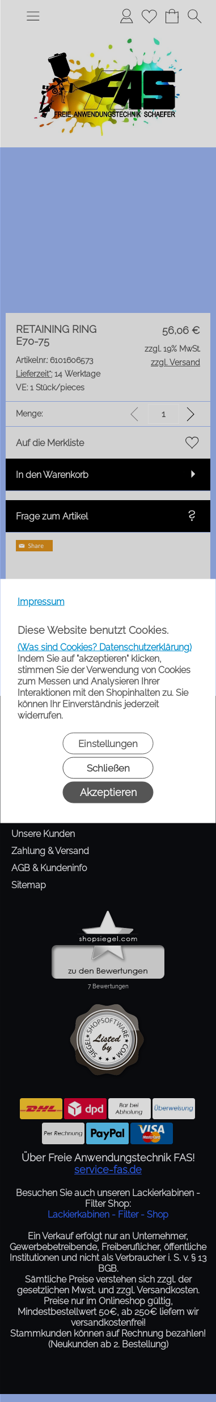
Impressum (41, 601)
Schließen (108, 768)
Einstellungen (108, 743)
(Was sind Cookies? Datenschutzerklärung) (105, 647)
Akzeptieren (108, 792)
